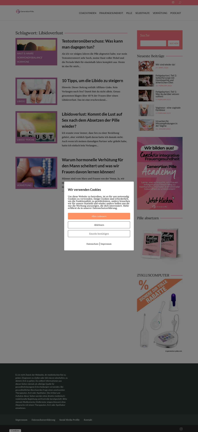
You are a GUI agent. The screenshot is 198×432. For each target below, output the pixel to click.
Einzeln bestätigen (99, 233)
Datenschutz (92, 244)
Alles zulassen (99, 216)
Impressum (106, 244)
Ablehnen (99, 224)
